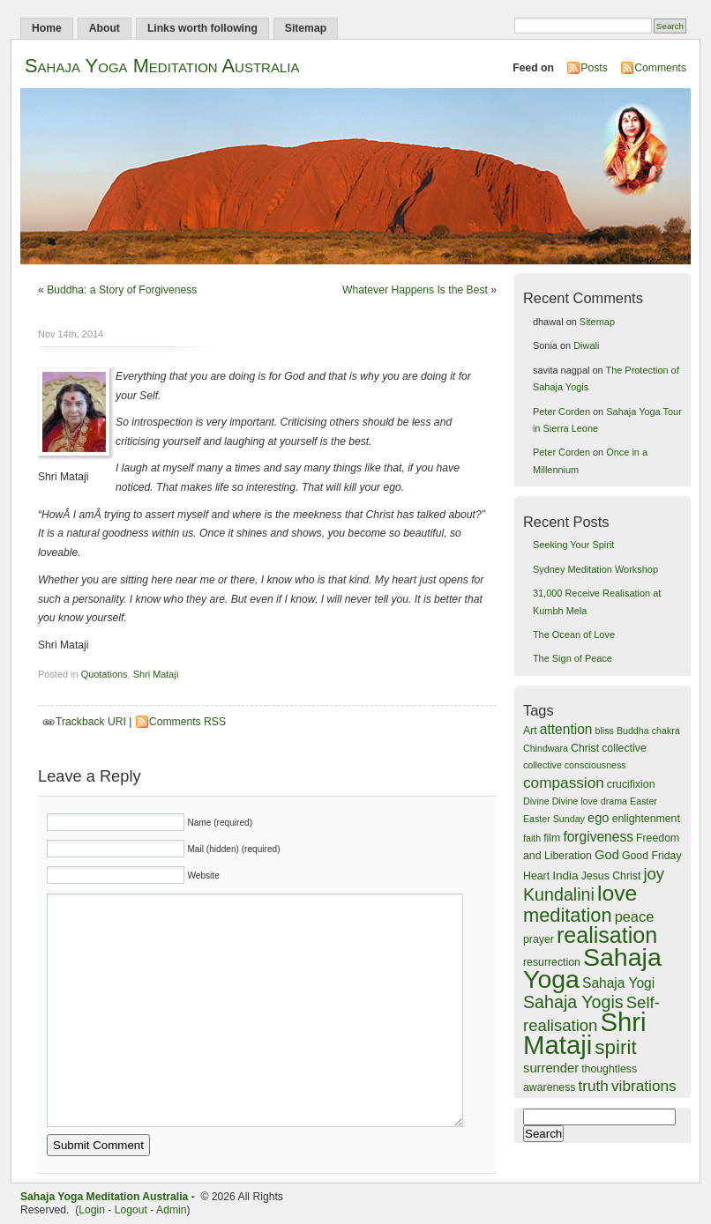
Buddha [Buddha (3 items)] (633, 730)
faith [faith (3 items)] (532, 838)
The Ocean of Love (574, 634)
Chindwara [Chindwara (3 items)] (545, 748)
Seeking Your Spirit (573, 544)
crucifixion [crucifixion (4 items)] (631, 784)
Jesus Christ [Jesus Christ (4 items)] (611, 876)
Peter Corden (561, 411)
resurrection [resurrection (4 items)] (551, 962)
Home (47, 28)
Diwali (586, 345)
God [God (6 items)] (607, 855)
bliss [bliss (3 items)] (604, 730)
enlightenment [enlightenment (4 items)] (646, 818)
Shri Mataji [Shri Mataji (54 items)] (585, 1033)
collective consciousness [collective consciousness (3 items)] (574, 765)
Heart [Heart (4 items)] (536, 876)
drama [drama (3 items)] (614, 801)
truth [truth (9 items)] (594, 1085)
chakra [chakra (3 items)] (666, 730)
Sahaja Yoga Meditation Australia (162, 66)
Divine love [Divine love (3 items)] (575, 801)
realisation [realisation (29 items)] (607, 935)
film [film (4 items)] (551, 838)
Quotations (104, 674)
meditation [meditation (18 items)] (567, 915)
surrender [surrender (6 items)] (551, 1068)
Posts (593, 68)
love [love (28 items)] (617, 893)
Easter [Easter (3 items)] (643, 801)
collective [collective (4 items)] (624, 748)
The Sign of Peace (572, 658)
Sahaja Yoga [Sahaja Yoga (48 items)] (592, 968)
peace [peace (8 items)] (635, 916)
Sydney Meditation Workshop (595, 569)
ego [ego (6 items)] (599, 818)
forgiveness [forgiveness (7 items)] (598, 836)
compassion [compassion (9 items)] (563, 782)
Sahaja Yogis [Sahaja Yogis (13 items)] (573, 1002)
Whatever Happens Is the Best (415, 290)
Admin (171, 1210)
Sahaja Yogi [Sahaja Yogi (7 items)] (618, 982)
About (104, 28)
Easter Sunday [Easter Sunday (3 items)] (554, 818)
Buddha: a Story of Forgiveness (122, 290)
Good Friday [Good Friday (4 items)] (652, 855)
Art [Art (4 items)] (530, 730)
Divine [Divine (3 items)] (536, 801)
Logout (131, 1210)
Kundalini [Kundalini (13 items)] (559, 894)
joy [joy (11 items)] (653, 873)
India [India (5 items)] (565, 875)
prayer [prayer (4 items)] (538, 939)
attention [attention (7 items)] (566, 729)
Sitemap (305, 28)
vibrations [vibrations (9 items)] (644, 1085)
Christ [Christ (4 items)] (585, 748)
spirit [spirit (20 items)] (615, 1047)
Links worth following (202, 28)
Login (92, 1210)
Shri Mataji (156, 674)
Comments (660, 68)
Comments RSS (187, 722)
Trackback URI (91, 722)
